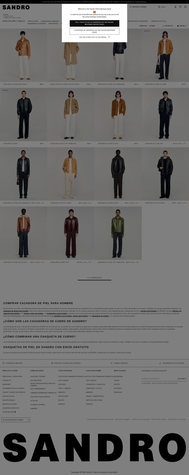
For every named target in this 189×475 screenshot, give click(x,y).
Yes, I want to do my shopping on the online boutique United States (94, 23)
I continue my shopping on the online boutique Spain (94, 31)
